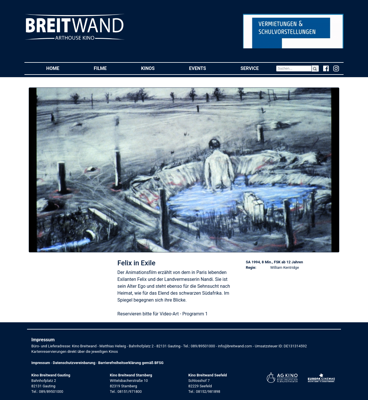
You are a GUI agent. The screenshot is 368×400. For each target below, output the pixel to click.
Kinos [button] (156, 68)
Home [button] (61, 68)
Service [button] (258, 68)
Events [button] (206, 68)
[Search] (294, 68)
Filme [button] (109, 68)
